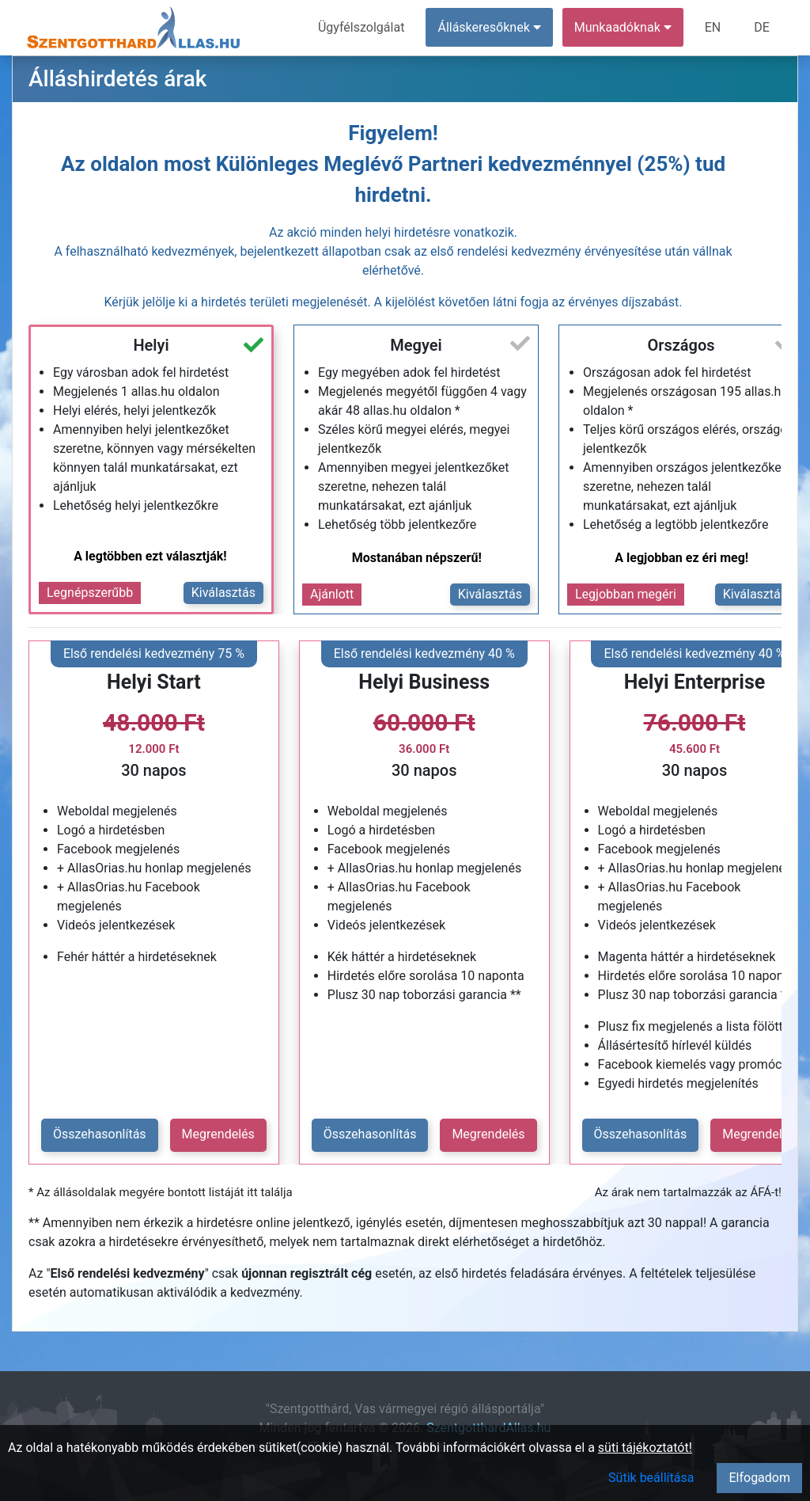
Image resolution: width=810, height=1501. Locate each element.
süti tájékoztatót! (645, 1447)
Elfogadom (759, 1477)
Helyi (150, 345)
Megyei (415, 345)
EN (713, 27)
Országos (680, 345)
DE (762, 27)
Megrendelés (218, 1134)
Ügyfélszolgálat (361, 27)
